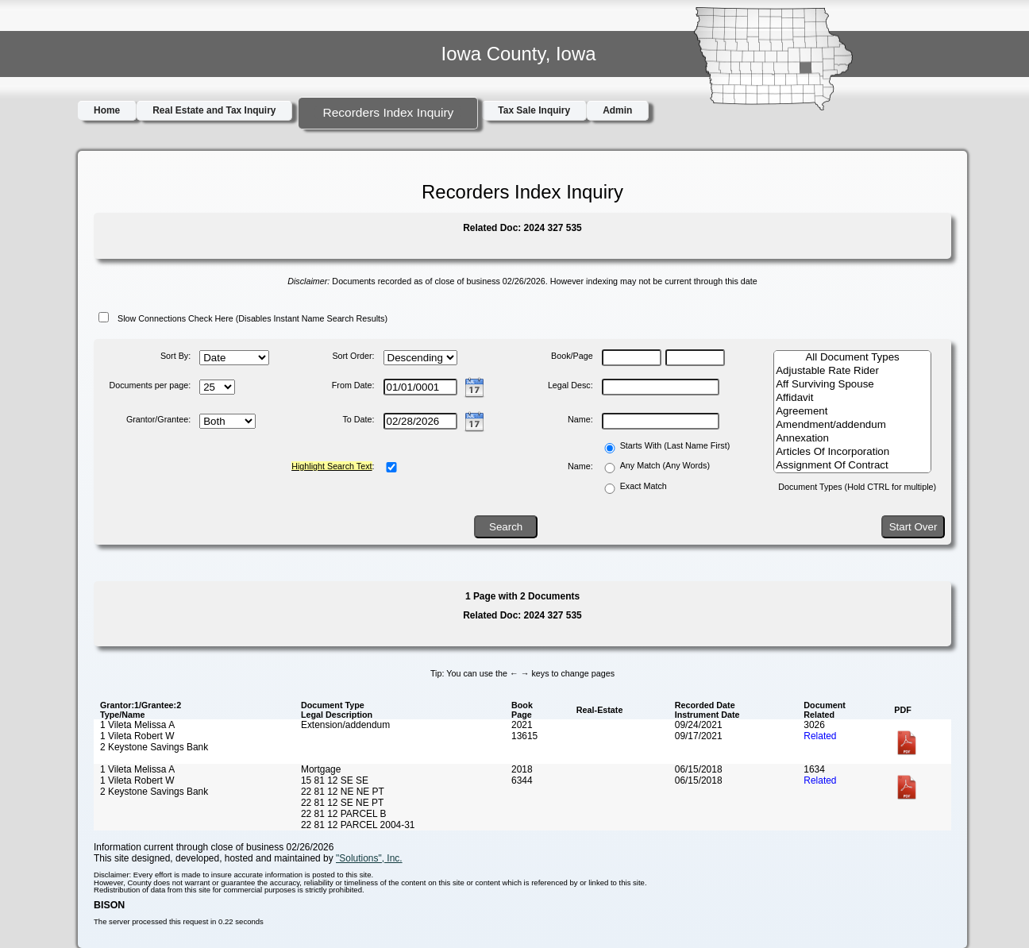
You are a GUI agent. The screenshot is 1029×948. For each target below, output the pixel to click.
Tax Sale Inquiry (534, 110)
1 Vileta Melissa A (137, 724)
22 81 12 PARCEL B (344, 813)
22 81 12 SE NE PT (342, 802)
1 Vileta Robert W (137, 736)
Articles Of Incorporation (852, 452)
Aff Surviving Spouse (852, 384)
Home (107, 110)
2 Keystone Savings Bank (154, 747)
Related (820, 736)
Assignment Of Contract (852, 465)
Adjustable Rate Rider (852, 371)
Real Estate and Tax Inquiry (214, 110)
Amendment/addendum (852, 425)
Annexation (852, 438)
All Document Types (852, 357)
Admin (617, 110)
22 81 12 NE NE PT (342, 791)
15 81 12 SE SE (334, 780)
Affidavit (852, 398)
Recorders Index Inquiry (387, 112)
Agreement (852, 411)
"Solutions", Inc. (369, 858)
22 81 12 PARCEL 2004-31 (358, 824)
